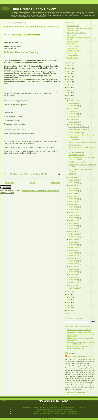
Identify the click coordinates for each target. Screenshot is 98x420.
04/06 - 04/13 (73, 253)
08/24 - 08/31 (73, 199)
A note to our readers (76, 132)
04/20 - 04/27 (73, 247)
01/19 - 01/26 (73, 282)
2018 (69, 87)
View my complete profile (76, 392)
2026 (69, 66)
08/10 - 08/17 (73, 204)
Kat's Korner (71, 53)
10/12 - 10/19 (73, 180)
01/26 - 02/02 (73, 280)
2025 (69, 68)
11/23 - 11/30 (73, 114)
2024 (69, 71)
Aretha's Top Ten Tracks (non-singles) (82, 142)
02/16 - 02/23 (73, 272)
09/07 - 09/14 (73, 193)
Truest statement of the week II (79, 129)
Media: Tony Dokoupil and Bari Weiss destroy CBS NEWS (80, 343)
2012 (69, 294)
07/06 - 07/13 (73, 218)
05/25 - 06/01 (73, 234)
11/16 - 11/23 (73, 116)
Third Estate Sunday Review (33, 9)
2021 (69, 79)
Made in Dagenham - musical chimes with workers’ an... (81, 158)
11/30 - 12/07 (73, 111)
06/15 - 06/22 (73, 226)
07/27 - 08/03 (73, 209)
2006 (69, 310)
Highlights (72, 173)
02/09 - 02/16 (73, 274)
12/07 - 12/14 (73, 108)
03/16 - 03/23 (73, 261)
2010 (69, 300)
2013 (69, 291)
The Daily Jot (71, 35)
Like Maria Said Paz (74, 51)
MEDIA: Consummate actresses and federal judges (55, 409)
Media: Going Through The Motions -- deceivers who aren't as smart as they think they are (80, 333)
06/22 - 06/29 (73, 223)
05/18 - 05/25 (73, 237)
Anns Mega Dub (72, 58)
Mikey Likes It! (72, 48)
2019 (69, 84)
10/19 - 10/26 (73, 177)
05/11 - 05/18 (73, 239)
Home (32, 183)
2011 (69, 297)
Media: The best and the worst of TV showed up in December (80, 347)
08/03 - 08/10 (73, 207)
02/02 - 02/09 (73, 277)
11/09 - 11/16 (73, 119)
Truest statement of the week (78, 127)
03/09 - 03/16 (73, 263)
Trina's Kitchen (72, 30)
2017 (69, 90)
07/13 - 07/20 (73, 215)
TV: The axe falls (74, 139)
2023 (69, 74)
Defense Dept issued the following (26, 35)
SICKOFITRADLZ (73, 41)
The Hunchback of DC (76, 152)
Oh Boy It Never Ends (74, 46)
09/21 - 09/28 (73, 188)
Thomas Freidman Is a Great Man (79, 28)
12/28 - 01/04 (73, 100)
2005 (69, 313)
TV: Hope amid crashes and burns (79, 330)
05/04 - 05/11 (73, 242)
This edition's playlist (76, 155)
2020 (69, 82)
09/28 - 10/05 (73, 185)
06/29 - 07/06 (73, 220)
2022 (69, 76)
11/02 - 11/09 (73, 122)
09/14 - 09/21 (73, 191)
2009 (69, 302)
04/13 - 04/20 (73, 250)
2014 (69, 98)
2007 (69, 308)
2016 (69, 93)
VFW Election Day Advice (77, 162)
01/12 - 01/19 (73, 285)
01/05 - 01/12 (73, 288)
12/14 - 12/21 (73, 106)
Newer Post (9, 183)
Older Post (55, 183)
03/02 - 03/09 (73, 266)
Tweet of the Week (74, 145)
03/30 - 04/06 (73, 255)
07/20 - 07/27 (73, 212)
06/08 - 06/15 (73, 228)
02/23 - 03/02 (73, 269)
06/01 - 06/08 (73, 231)
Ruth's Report (72, 44)
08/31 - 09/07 (73, 196)
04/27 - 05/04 (73, 245)
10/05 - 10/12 (73, 183)
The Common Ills (73, 26)
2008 (69, 305)
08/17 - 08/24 (73, 201)
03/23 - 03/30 (73, 258)
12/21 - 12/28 (73, 103)
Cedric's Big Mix (73, 55)
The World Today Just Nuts (76, 33)
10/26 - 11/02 (73, 125)
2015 (69, 95)
